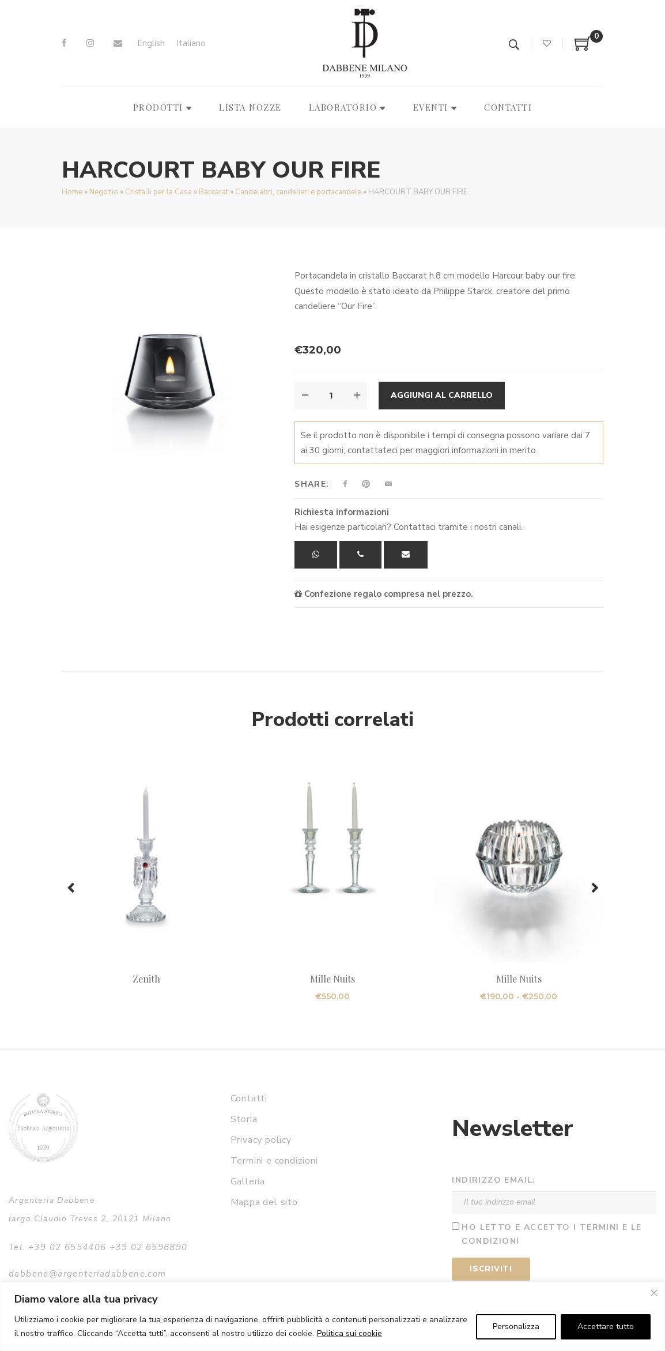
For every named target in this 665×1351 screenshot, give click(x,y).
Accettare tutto (605, 1326)
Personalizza (516, 1326)
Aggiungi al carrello (442, 395)
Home (72, 192)
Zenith (146, 979)
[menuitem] (151, 43)
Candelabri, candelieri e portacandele (298, 192)
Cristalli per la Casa (158, 192)
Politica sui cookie (349, 1333)
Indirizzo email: (493, 1180)
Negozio (103, 192)
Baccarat (213, 192)
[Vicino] (654, 1293)
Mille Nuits (333, 979)
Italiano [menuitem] (191, 43)
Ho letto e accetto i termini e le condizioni (551, 1234)
